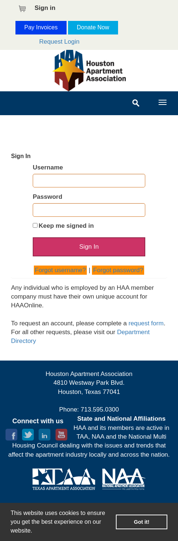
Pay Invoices (41, 27)
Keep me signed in (66, 225)
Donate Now (93, 27)
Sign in (45, 7)
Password (47, 196)
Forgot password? (118, 270)
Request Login (59, 41)
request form (145, 323)
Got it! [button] (141, 522)
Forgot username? (60, 270)
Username (48, 167)
